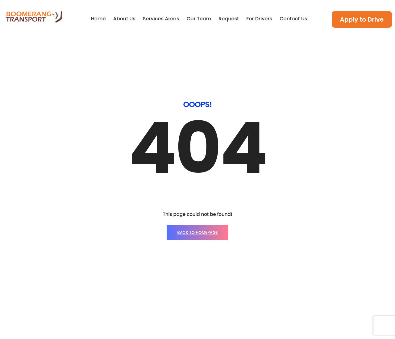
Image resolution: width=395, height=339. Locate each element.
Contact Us (293, 18)
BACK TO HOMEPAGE (197, 174)
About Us (124, 18)
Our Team (199, 18)
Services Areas (161, 18)
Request (228, 18)
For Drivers (259, 18)
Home (98, 18)
